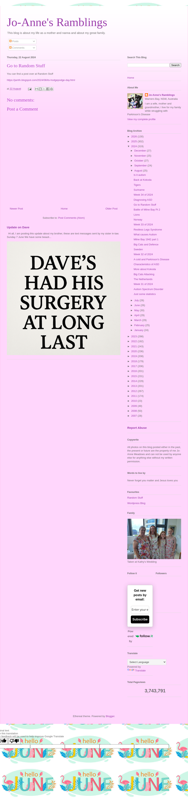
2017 (134, 366)
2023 (134, 336)
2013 (134, 385)
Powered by (140, 636)
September (140, 165)
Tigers (137, 184)
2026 (134, 136)
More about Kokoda (145, 269)
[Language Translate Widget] (146, 662)
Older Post (112, 208)
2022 (134, 341)
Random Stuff (135, 497)
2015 (134, 376)
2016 (134, 371)
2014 (134, 381)
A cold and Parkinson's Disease (151, 259)
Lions (137, 214)
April (137, 315)
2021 (134, 346)
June (137, 305)
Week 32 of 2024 (143, 254)
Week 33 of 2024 (143, 224)
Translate (136, 670)
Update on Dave (18, 227)
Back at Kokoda (142, 179)
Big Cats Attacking (144, 274)
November (140, 155)
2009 (134, 405)
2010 (134, 400)
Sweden (138, 249)
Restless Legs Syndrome (148, 229)
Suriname (139, 189)
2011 (134, 395)
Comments (16, 47)
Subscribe (139, 619)
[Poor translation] (14, 741)
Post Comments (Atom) (71, 217)
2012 (134, 391)
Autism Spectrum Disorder (148, 289)
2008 (134, 410)
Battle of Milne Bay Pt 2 (147, 209)
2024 (134, 146)
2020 (134, 351)
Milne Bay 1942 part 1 (146, 239)
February (139, 325)
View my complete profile (141, 119)
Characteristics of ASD (146, 264)
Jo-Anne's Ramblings (57, 22)
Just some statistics (145, 294)
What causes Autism (145, 234)
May (137, 310)
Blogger (110, 716)
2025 (134, 141)
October (139, 160)
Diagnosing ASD (143, 199)
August (138, 170)
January (139, 330)
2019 (134, 356)
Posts (14, 41)
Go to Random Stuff (145, 204)
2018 (134, 361)
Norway (138, 219)
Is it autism (140, 174)
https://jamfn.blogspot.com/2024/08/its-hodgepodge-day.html (41, 80)
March (138, 320)
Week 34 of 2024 (143, 194)
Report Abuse (137, 427)
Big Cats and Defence (146, 244)
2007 (134, 415)
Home (64, 208)
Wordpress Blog (136, 503)
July (137, 300)
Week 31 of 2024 (143, 284)
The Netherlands (143, 279)
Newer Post (16, 208)
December (140, 150)
